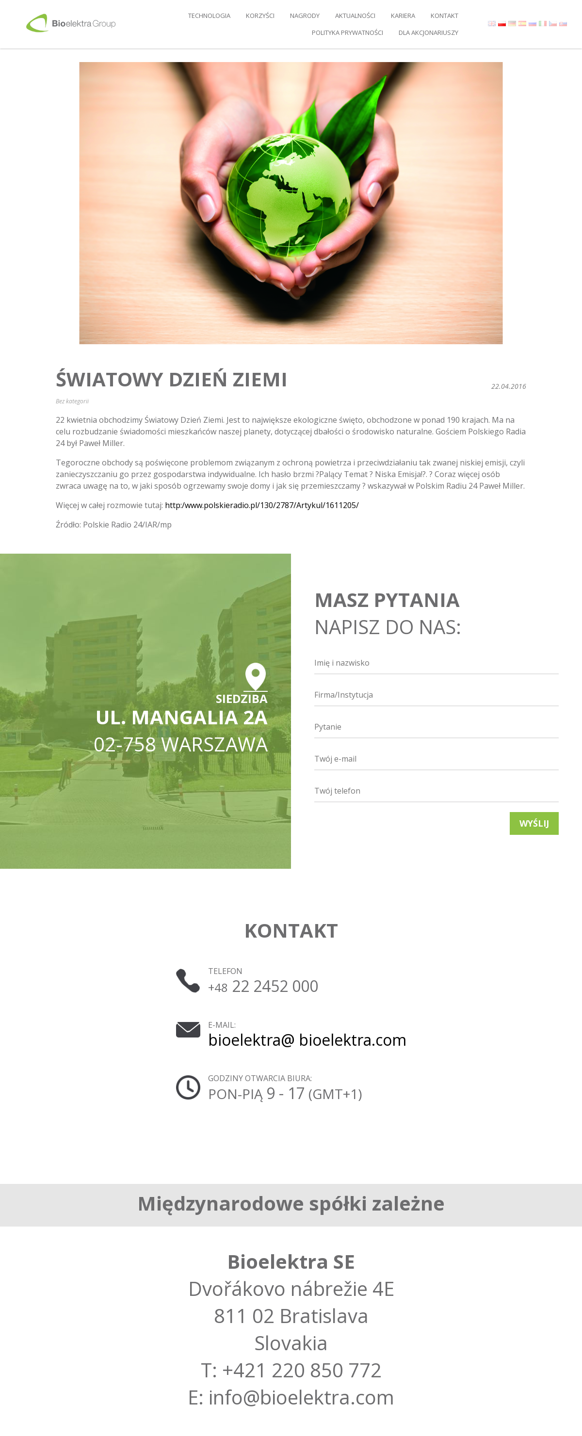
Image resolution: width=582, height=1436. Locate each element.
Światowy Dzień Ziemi (172, 379)
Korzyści (260, 15)
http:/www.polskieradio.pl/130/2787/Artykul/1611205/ (262, 505)
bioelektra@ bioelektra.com (307, 1039)
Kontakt (444, 15)
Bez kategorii (72, 401)
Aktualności (355, 15)
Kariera (403, 15)
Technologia (209, 15)
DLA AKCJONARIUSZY (428, 32)
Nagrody (305, 15)
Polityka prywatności (347, 32)
